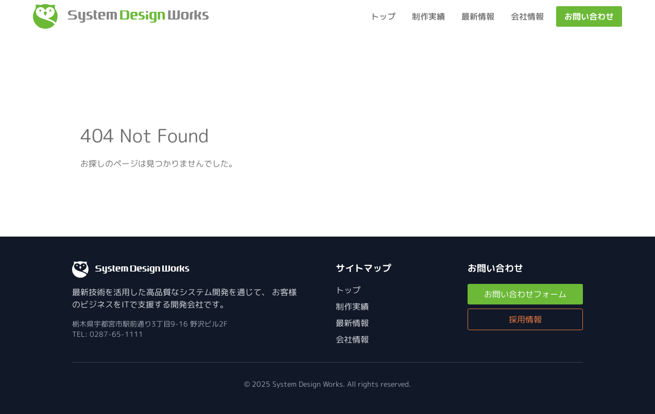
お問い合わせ (589, 16)
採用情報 (525, 319)
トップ (383, 16)
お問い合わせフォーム (525, 294)
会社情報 (527, 16)
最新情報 (477, 16)
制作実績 (428, 16)
